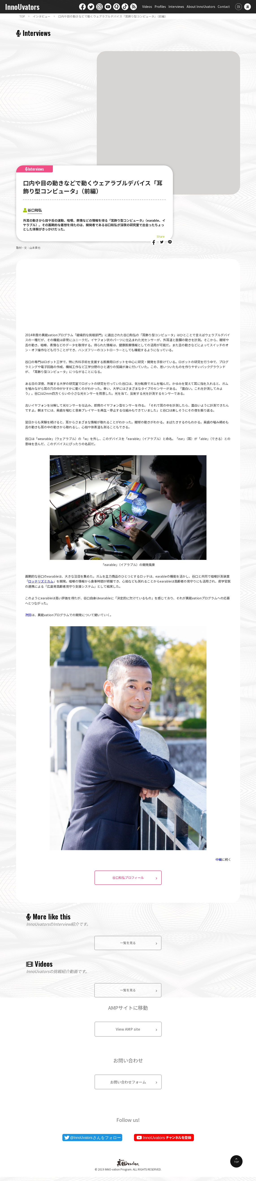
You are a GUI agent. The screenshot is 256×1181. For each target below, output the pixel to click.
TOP (22, 16)
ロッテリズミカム (40, 581)
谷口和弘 (36, 209)
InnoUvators (22, 7)
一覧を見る (128, 946)
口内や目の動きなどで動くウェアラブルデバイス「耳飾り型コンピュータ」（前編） (113, 16)
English (238, 6)
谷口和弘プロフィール (128, 880)
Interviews (176, 6)
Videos (147, 6)
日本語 (247, 6)
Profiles (160, 6)
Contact (224, 6)
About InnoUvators (201, 6)
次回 (28, 615)
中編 (218, 859)
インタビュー (41, 16)
